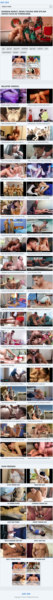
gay (3, 49)
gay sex (9, 49)
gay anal (32, 49)
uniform (40, 49)
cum (46, 49)
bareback (25, 49)
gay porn (17, 49)
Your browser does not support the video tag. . (26, 31)
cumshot (23, 52)
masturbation (6, 52)
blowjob (15, 52)
